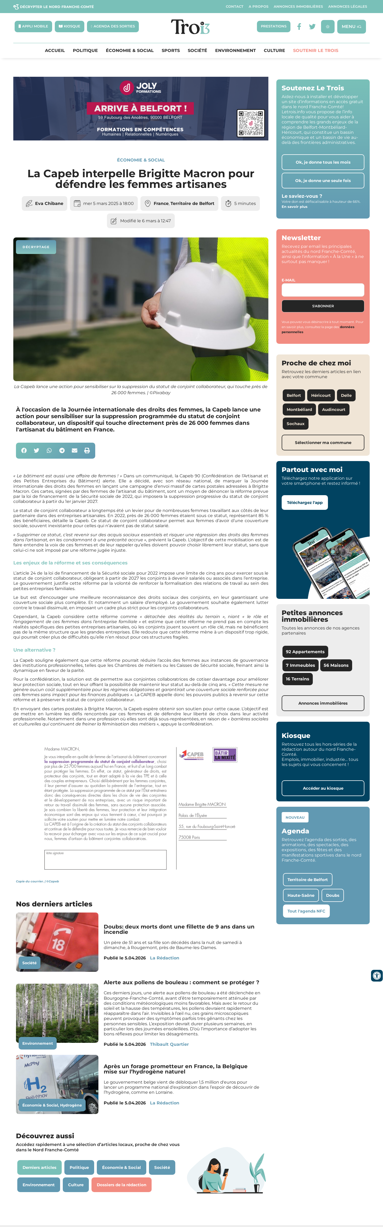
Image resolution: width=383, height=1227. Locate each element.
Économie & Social (130, 51)
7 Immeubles (300, 665)
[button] (24, 450)
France (161, 203)
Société (197, 51)
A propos (258, 6)
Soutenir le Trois (315, 51)
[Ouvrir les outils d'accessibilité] (377, 976)
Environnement (235, 51)
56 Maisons (336, 665)
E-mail (288, 280)
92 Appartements (305, 652)
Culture (274, 51)
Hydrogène (71, 1105)
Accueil (55, 51)
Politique (85, 51)
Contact (234, 6)
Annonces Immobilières (298, 6)
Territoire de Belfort (192, 203)
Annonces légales (347, 6)
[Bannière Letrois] (140, 139)
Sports (171, 51)
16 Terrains (297, 679)
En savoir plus (294, 207)
